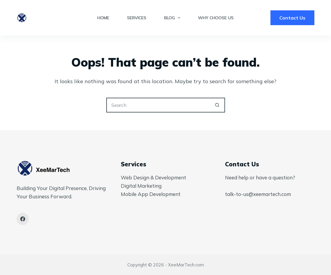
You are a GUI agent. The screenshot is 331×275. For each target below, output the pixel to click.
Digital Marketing (141, 186)
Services (136, 17)
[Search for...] (158, 105)
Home (103, 17)
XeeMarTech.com (186, 265)
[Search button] (217, 105)
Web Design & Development (153, 177)
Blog (173, 17)
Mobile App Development (150, 194)
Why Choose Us (216, 17)
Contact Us (292, 18)
